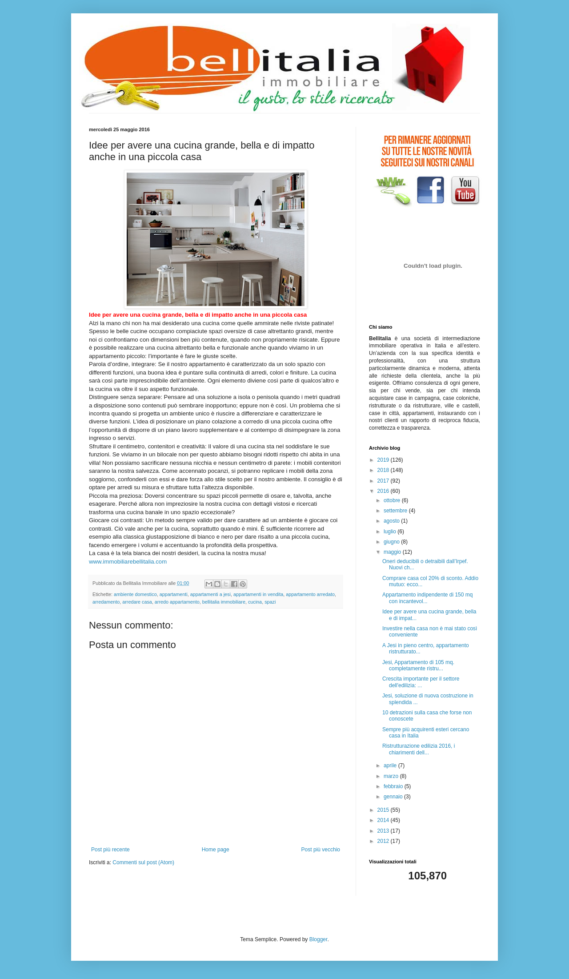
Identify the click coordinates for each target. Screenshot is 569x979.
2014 (384, 820)
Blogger (318, 939)
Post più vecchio (320, 849)
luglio (390, 531)
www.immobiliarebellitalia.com (128, 561)
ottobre (393, 500)
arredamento (106, 601)
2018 (384, 470)
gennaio (394, 797)
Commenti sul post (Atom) (143, 862)
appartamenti (174, 594)
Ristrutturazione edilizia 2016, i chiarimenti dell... (418, 749)
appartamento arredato (310, 594)
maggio (393, 552)
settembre (396, 511)
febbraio (394, 786)
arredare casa (137, 601)
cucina (255, 601)
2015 (384, 810)
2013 (384, 831)
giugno (392, 542)
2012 (384, 841)
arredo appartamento (177, 601)
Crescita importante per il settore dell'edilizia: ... (420, 682)
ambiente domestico (135, 594)
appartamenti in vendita (258, 594)
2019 (384, 460)
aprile (391, 765)
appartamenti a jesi (210, 594)
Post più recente (110, 849)
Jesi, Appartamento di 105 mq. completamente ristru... (418, 665)
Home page (215, 849)
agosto (392, 521)
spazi (270, 601)
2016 (384, 491)
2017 (384, 481)
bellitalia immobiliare (223, 601)
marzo (392, 776)
